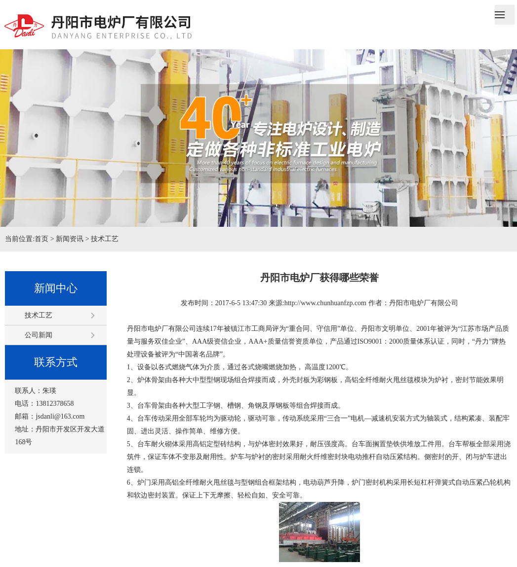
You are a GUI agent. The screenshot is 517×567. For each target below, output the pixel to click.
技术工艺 (105, 239)
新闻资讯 (69, 239)
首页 (41, 239)
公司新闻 (38, 335)
